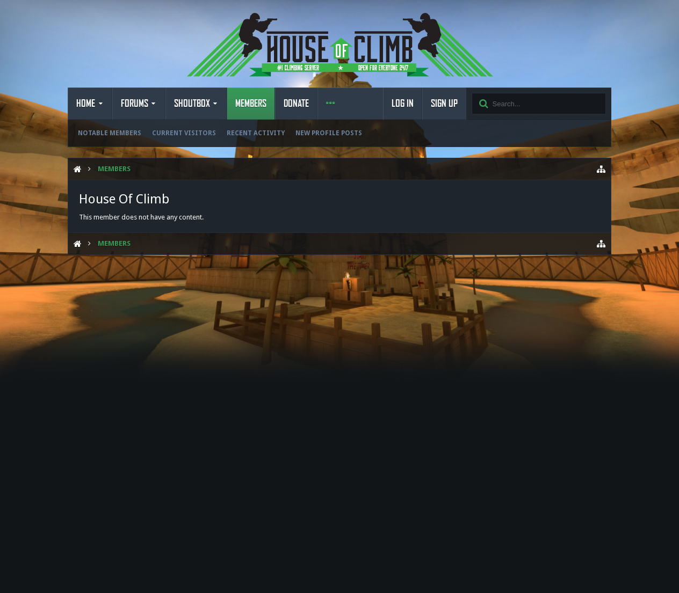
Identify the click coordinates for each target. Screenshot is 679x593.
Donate (296, 103)
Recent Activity (256, 133)
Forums (134, 103)
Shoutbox (192, 103)
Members (250, 103)
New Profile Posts (328, 133)
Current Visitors (184, 133)
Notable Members (109, 133)
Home (85, 103)
